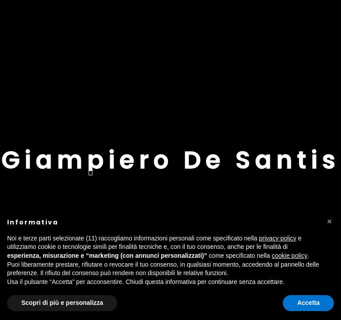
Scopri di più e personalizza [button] (62, 302)
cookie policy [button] (289, 255)
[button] (329, 221)
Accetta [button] (308, 302)
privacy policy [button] (277, 238)
